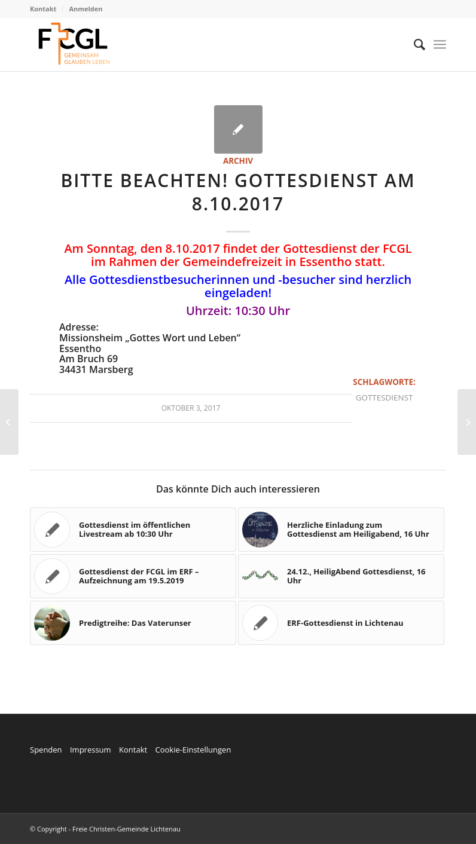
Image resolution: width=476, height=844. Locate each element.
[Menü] (440, 44)
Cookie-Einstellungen (193, 749)
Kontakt (43, 8)
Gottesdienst (384, 397)
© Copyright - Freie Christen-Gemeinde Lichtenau (105, 828)
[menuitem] (46, 9)
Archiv (238, 160)
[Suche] (413, 44)
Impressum (90, 749)
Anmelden (85, 8)
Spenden (46, 749)
